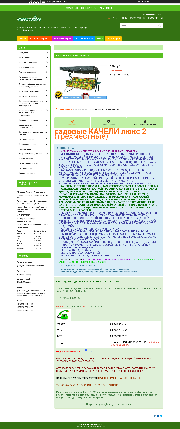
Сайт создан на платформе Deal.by (90, 424)
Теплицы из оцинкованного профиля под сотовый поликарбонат (31, 103)
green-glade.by (25, 279)
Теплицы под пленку (28, 96)
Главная (22, 38)
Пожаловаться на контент (95, 427)
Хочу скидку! (106, 8)
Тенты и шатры (25, 58)
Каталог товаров (38, 38)
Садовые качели (26, 139)
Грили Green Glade (26, 67)
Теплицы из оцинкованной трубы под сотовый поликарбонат (30, 112)
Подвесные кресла (27, 144)
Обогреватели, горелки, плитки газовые (32, 133)
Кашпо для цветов (27, 173)
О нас (100, 38)
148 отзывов (145, 2)
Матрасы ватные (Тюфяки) (30, 154)
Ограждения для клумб (29, 163)
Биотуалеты (24, 53)
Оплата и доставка (84, 38)
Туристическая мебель (29, 91)
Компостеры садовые (28, 120)
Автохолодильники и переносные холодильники (30, 78)
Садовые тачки (25, 168)
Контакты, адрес (62, 38)
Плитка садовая (26, 159)
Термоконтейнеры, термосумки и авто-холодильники (32, 85)
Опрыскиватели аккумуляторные (26, 126)
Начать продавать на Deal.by (56, 2)
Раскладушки (25, 149)
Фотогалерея (113, 38)
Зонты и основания (27, 72)
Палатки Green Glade (28, 62)
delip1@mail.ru (25, 282)
